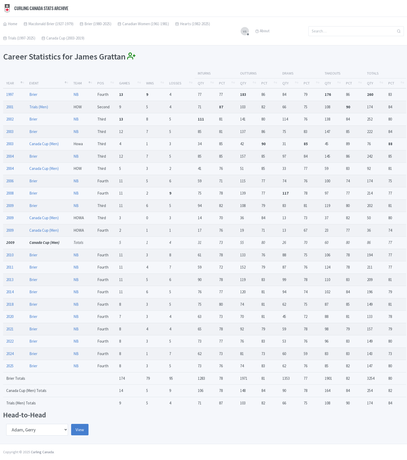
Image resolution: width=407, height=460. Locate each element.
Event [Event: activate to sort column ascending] (34, 83)
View (80, 429)
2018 (9, 304)
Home (10, 23)
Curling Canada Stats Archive (36, 8)
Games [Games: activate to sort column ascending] (124, 83)
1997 (9, 94)
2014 (9, 291)
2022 (9, 341)
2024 (9, 353)
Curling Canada (42, 452)
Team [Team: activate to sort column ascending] (77, 83)
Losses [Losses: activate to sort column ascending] (175, 83)
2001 (9, 106)
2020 (9, 316)
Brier (33, 94)
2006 (9, 180)
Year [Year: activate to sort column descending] (10, 83)
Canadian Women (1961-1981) (143, 23)
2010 (9, 254)
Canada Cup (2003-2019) (63, 38)
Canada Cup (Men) (44, 143)
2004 (9, 156)
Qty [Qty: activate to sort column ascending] (201, 83)
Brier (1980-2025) (95, 23)
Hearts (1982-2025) (192, 23)
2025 (9, 365)
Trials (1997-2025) (19, 38)
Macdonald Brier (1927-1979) (48, 23)
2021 (9, 328)
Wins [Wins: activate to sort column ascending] (150, 83)
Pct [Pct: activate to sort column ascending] (222, 83)
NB (76, 94)
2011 (9, 267)
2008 (9, 193)
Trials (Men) (38, 106)
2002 (9, 119)
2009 (9, 205)
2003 (9, 131)
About (262, 30)
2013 (9, 279)
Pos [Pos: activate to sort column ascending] (100, 83)
